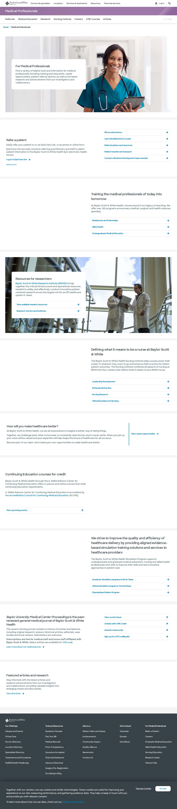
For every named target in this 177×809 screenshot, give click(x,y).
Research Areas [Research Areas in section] (152, 757)
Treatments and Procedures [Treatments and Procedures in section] (18, 757)
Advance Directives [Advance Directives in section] (54, 763)
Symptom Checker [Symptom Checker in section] (54, 731)
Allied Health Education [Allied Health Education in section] (155, 747)
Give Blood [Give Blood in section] (125, 742)
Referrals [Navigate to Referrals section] (10, 24)
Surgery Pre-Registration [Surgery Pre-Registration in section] (56, 768)
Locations (58, 3)
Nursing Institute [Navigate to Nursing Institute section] (62, 24)
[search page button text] (170, 3)
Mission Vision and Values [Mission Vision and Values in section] (94, 731)
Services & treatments (76, 3)
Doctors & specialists (40, 3)
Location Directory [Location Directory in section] (13, 747)
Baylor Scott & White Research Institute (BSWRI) (41, 288)
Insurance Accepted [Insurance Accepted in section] (54, 752)
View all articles (14, 697)
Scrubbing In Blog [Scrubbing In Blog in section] (53, 773)
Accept (162, 788)
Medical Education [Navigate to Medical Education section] (27, 24)
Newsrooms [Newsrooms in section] (88, 752)
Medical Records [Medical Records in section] (52, 742)
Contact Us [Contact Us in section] (88, 757)
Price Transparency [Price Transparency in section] (54, 747)
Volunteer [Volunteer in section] (124, 731)
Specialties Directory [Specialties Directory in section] (14, 752)
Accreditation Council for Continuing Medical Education (38, 500)
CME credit (68, 647)
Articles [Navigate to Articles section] (107, 24)
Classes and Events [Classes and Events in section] (14, 731)
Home (6, 32)
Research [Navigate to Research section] (46, 24)
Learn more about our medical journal (26, 651)
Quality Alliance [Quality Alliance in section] (90, 747)
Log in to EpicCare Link (18, 164)
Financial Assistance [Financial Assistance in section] (54, 757)
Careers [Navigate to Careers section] (78, 24)
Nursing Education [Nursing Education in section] (153, 752)
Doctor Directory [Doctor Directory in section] (13, 742)
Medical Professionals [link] (20, 32)
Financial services (112, 3)
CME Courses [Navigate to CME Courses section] (93, 24)
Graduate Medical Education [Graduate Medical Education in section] (158, 742)
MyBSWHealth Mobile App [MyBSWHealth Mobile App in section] (17, 763)
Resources (95, 3)
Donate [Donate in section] (123, 736)
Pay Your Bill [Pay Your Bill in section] (50, 736)
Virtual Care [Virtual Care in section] (10, 736)
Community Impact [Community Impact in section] (91, 742)
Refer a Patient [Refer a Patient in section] (152, 731)
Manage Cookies (141, 788)
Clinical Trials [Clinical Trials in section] (151, 763)
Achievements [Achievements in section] (89, 736)
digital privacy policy (73, 802)
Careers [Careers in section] (149, 736)
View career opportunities (145, 438)
